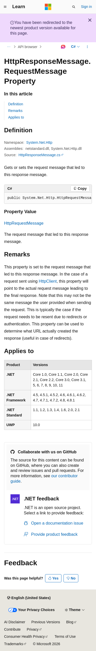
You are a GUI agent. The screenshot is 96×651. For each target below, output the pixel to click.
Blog (69, 622)
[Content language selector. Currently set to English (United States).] (29, 598)
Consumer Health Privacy (24, 636)
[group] (48, 198)
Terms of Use (65, 636)
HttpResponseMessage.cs (39, 155)
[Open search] (74, 6)
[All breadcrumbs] (8, 47)
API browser (27, 47)
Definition (15, 104)
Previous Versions (45, 622)
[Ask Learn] (63, 47)
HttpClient (48, 281)
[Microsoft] (48, 7)
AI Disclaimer (14, 622)
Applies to (16, 117)
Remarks (15, 111)
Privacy (33, 629)
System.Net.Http (39, 142)
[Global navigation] (5, 6)
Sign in (86, 7)
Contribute (12, 629)
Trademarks (13, 644)
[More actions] (87, 47)
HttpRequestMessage (24, 223)
